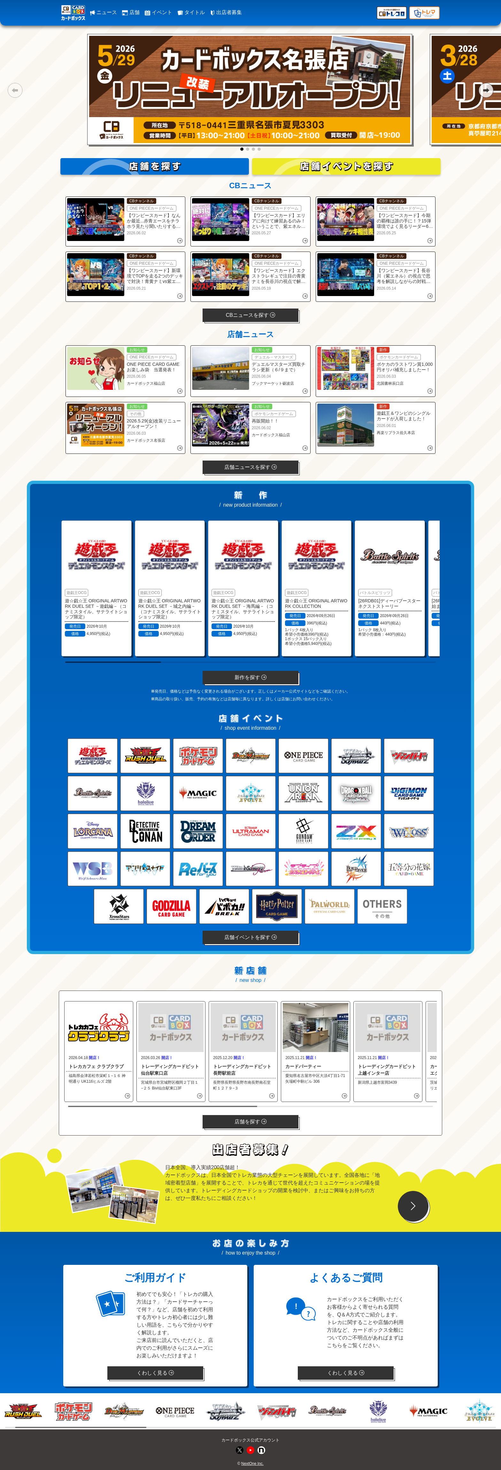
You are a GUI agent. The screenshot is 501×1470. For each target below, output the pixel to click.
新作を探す (250, 677)
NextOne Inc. (252, 1463)
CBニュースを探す (250, 315)
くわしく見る (155, 1373)
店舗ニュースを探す (250, 467)
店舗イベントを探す (250, 937)
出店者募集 (226, 12)
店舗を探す (250, 1121)
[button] (14, 90)
